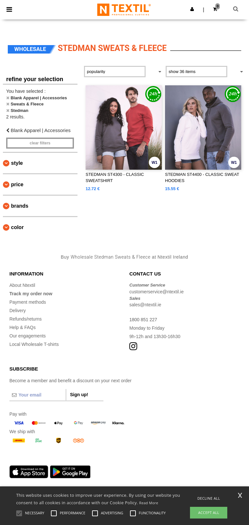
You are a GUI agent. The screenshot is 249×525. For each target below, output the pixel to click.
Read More (148, 502)
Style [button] (17, 163)
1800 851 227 (143, 319)
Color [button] (17, 227)
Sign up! (79, 394)
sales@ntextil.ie (145, 304)
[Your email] (37, 395)
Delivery (17, 310)
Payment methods (27, 302)
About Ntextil (22, 285)
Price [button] (17, 184)
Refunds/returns (25, 319)
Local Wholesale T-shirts (34, 344)
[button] (192, 9)
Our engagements (27, 335)
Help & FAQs (22, 327)
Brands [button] (19, 206)
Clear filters (40, 143)
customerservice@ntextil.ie (156, 291)
